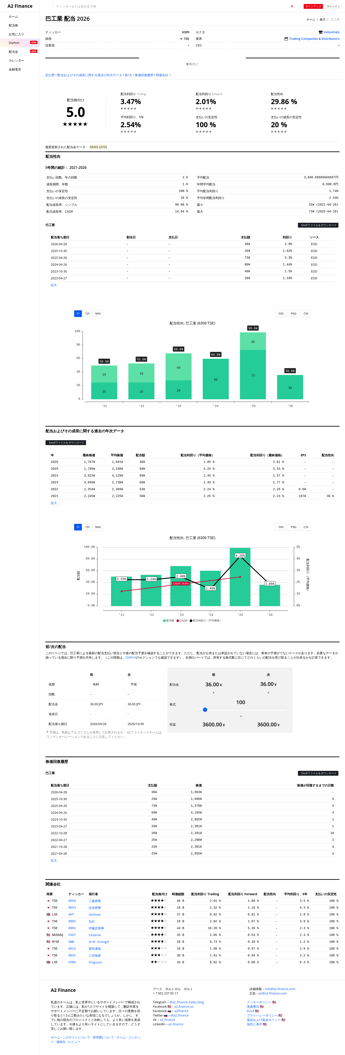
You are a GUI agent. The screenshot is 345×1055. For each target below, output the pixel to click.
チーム (121, 1037)
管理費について (103, 1037)
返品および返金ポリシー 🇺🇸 (266, 1020)
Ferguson (95, 962)
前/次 (128, 75)
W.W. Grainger (99, 942)
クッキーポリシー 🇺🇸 (261, 1002)
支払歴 (50, 75)
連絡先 (61, 1042)
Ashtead (94, 914)
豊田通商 (95, 948)
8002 (72, 921)
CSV (305, 313)
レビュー (74, 1042)
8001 (72, 928)
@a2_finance (180, 1015)
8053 (72, 908)
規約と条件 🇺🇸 (257, 1024)
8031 (72, 955)
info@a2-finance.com (280, 989)
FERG (72, 962)
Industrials (331, 32)
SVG (280, 313)
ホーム (310, 19)
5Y (78, 313)
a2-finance (175, 1024)
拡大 (54, 285)
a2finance (181, 1011)
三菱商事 (95, 901)
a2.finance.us (183, 1006)
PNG (293, 313)
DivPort (131, 657)
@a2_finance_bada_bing (186, 1002)
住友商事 (95, 908)
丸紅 (92, 921)
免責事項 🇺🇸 (255, 1006)
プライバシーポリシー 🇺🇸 (264, 1015)
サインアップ (313, 6)
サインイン (333, 6)
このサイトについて (76, 1037)
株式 (322, 19)
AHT (71, 914)
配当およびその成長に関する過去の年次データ (89, 75)
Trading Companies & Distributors (314, 39)
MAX (98, 313)
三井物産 (95, 955)
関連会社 (162, 75)
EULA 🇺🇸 (253, 1011)
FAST (72, 935)
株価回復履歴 (144, 75)
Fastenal (95, 935)
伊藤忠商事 (96, 928)
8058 (72, 901)
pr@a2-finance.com (273, 993)
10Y (87, 313)
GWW (71, 942)
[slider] (205, 709)
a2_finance (167, 1020)
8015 (72, 948)
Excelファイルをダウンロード (318, 225)
